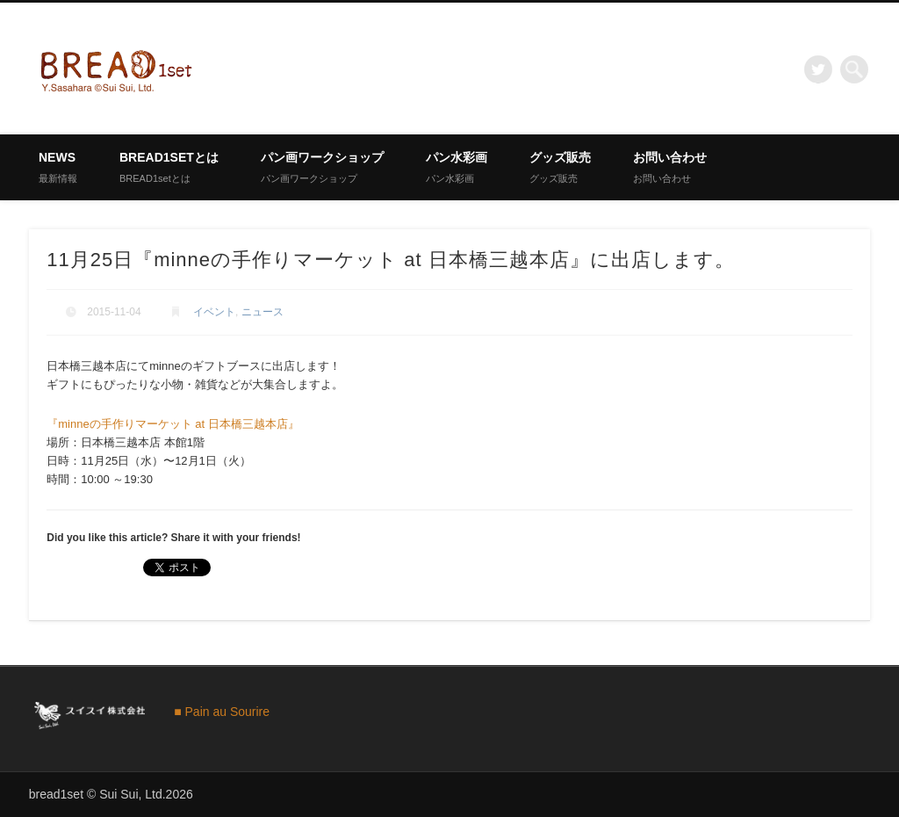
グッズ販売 (560, 167)
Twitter (818, 69)
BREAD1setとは (169, 167)
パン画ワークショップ (322, 167)
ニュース (262, 312)
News (58, 167)
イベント (214, 312)
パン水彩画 (456, 167)
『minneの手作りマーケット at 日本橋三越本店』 (172, 423)
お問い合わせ (670, 167)
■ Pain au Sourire (222, 712)
